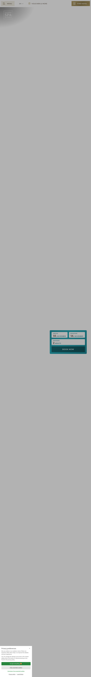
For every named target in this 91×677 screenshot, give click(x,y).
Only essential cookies (16, 667)
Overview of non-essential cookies (15, 671)
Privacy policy (12, 674)
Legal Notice (20, 674)
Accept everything (16, 663)
